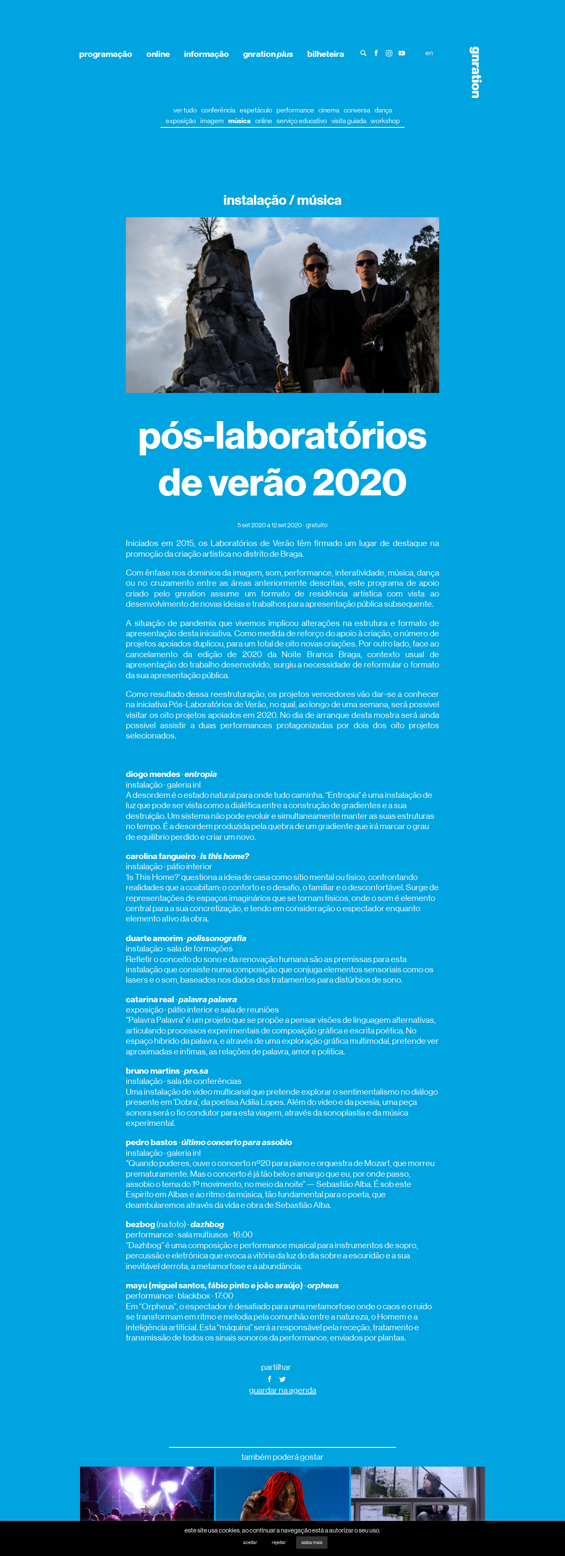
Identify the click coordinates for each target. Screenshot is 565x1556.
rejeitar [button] (279, 1542)
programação (105, 54)
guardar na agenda (282, 1390)
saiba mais (311, 1542)
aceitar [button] (250, 1542)
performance (295, 110)
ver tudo (185, 110)
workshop (385, 121)
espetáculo (256, 110)
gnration (268, 54)
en (429, 53)
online (158, 54)
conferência (218, 110)
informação (206, 54)
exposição (181, 121)
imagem (212, 121)
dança (383, 110)
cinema (328, 110)
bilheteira (325, 54)
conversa (357, 110)
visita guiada (348, 121)
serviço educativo (302, 121)
